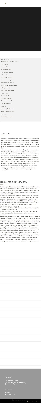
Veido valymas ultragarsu (8, 82)
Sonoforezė (4, 114)
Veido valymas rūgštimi (7, 80)
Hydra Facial (4, 64)
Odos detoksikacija (6, 98)
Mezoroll (3, 106)
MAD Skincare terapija (7, 90)
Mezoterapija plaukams (7, 109)
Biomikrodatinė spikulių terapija (9, 61)
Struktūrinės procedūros (7, 101)
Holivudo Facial (5, 67)
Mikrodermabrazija (6, 103)
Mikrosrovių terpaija (6, 74)
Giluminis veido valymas (7, 77)
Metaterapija (4, 93)
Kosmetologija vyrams (7, 116)
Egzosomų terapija (6, 69)
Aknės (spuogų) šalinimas (8, 111)
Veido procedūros (5, 88)
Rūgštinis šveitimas (6, 95)
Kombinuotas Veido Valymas (9, 85)
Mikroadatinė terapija (7, 72)
